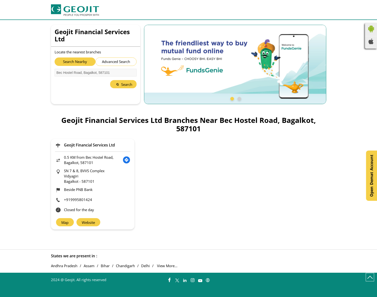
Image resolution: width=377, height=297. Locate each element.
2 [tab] (239, 98)
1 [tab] (231, 98)
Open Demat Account (371, 176)
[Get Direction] (126, 160)
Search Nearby (75, 61)
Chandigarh (125, 266)
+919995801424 (78, 199)
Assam (89, 266)
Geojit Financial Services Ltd (89, 145)
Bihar (105, 266)
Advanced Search (116, 61)
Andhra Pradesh (64, 266)
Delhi (145, 266)
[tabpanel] (235, 64)
